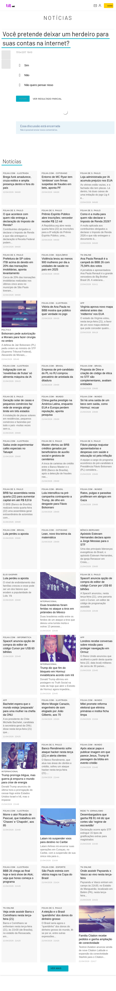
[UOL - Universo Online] (13, 6)
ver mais (58, 968)
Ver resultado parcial (38, 99)
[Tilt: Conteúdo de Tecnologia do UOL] (9, 5)
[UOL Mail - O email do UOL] (95, 5)
